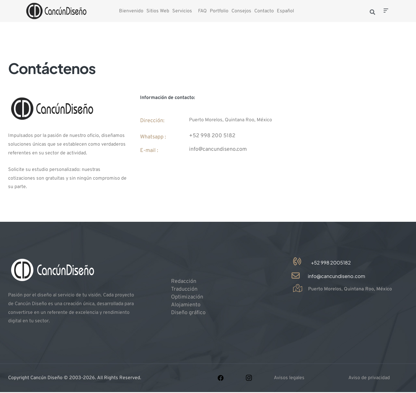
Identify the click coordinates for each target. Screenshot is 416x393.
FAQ (202, 11)
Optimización (187, 297)
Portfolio (219, 11)
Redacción (183, 281)
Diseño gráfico (188, 312)
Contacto (264, 11)
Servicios (182, 11)
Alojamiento (185, 305)
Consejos (241, 11)
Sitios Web (157, 11)
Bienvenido (131, 11)
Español (285, 11)
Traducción (184, 289)
